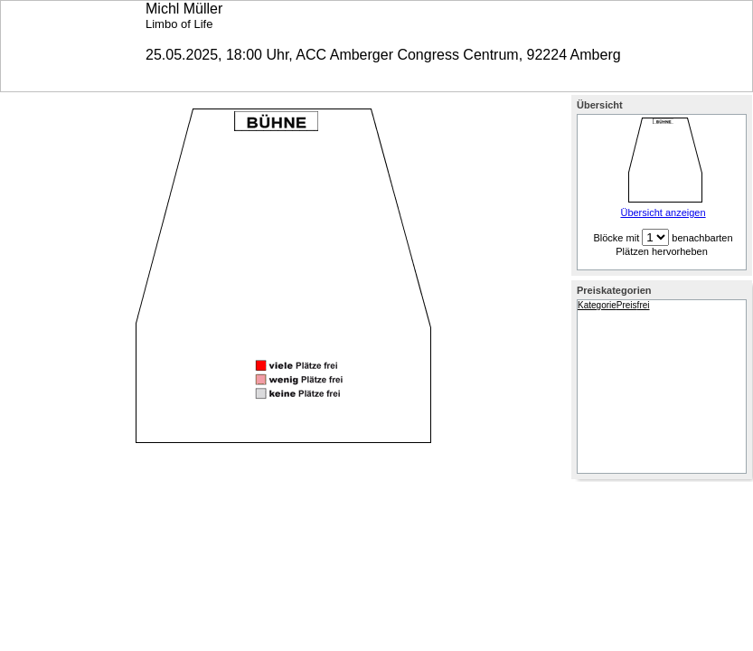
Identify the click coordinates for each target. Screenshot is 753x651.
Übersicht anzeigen (662, 212)
